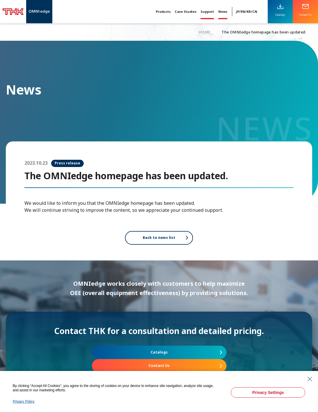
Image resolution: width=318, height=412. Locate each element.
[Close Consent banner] (309, 379)
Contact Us (211, 358)
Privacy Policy (24, 401)
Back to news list (159, 240)
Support (207, 11)
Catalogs (107, 358)
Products (163, 11)
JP (237, 11)
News (222, 11)
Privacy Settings (268, 392)
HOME (205, 32)
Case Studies (185, 11)
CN (254, 11)
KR (248, 11)
